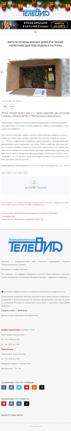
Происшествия (37, 203)
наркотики (6, 205)
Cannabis (57, 203)
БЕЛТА (25, 116)
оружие (28, 205)
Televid (41, 187)
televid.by (4, 261)
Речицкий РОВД (38, 205)
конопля (64, 203)
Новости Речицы (24, 203)
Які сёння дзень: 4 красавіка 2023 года (27, 219)
